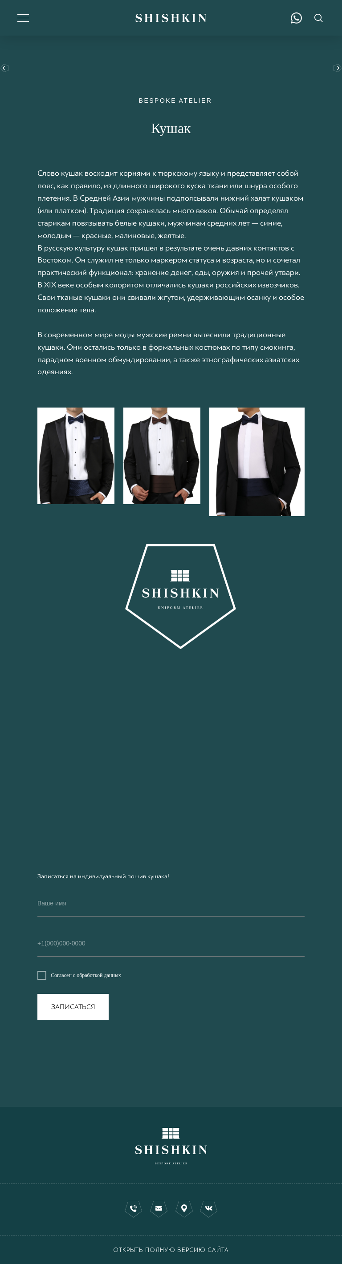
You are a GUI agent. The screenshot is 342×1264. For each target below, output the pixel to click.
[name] (171, 904)
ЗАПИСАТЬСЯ (73, 1007)
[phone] (171, 944)
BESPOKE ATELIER (175, 100)
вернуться (6, 68)
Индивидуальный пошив (335, 68)
